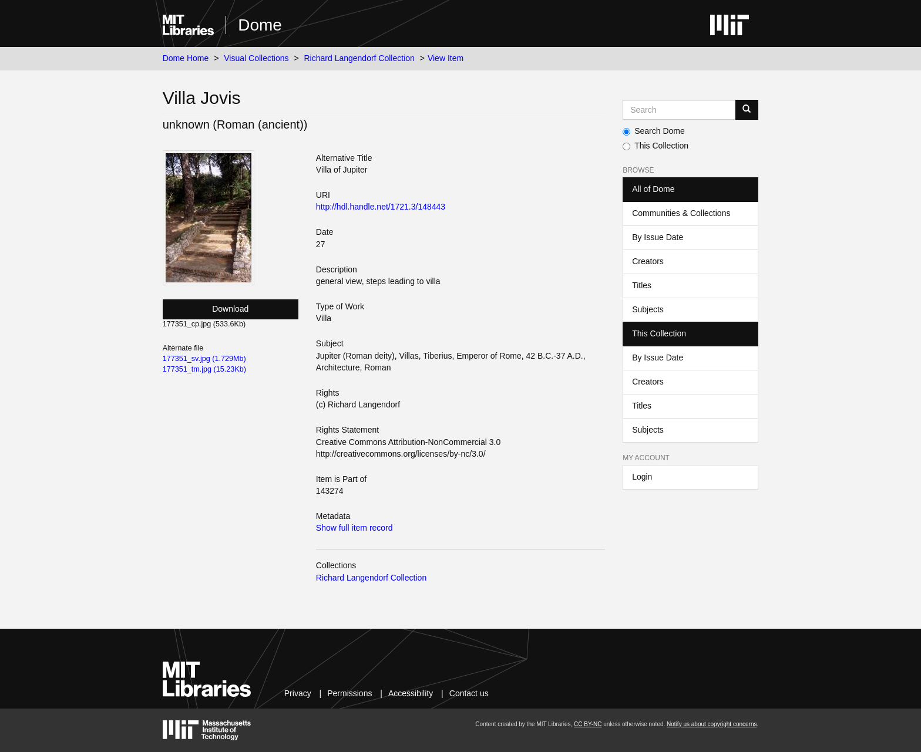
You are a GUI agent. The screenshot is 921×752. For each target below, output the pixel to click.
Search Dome (654, 131)
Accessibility (410, 693)
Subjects (648, 309)
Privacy (297, 693)
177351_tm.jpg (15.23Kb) (204, 369)
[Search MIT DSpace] (679, 110)
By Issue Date (657, 237)
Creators (648, 261)
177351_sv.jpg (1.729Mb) (204, 359)
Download (230, 308)
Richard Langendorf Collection (359, 58)
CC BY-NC (587, 724)
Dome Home (186, 58)
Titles (641, 285)
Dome (260, 25)
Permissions (349, 693)
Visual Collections (256, 58)
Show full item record (354, 527)
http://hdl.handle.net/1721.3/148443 (380, 206)
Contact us (469, 693)
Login (642, 476)
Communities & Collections (681, 213)
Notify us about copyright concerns (712, 724)
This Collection (655, 145)
